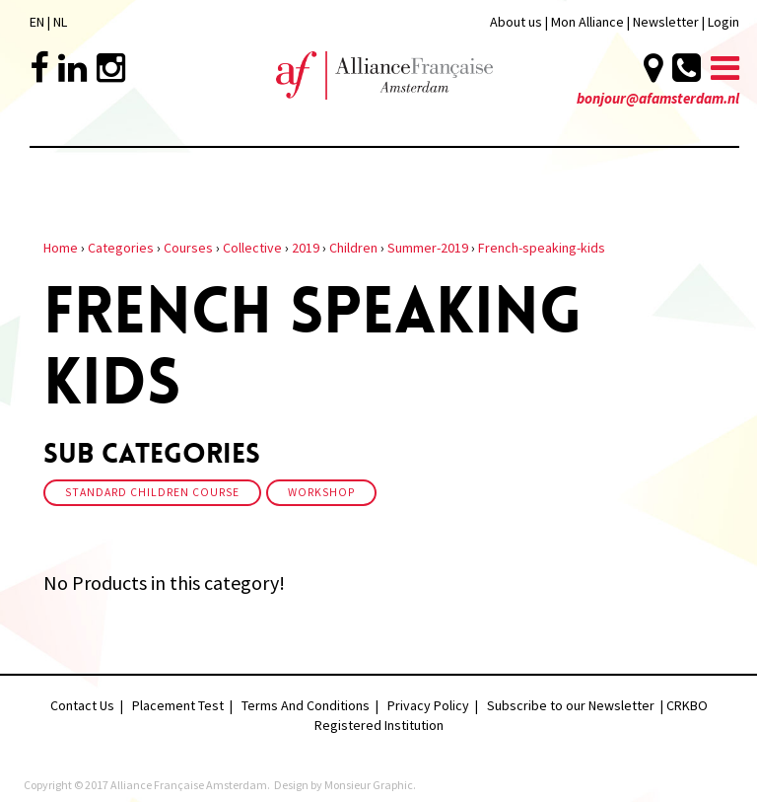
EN (37, 22)
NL (60, 22)
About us (516, 22)
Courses (188, 247)
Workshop (321, 492)
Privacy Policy (428, 705)
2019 (305, 247)
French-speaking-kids (541, 247)
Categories (121, 247)
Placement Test (178, 705)
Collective (252, 247)
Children (353, 247)
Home (60, 247)
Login (723, 22)
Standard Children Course (152, 492)
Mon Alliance (587, 22)
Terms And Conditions (305, 705)
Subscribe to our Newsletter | (576, 705)
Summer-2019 (427, 247)
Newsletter (667, 22)
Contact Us (82, 705)
